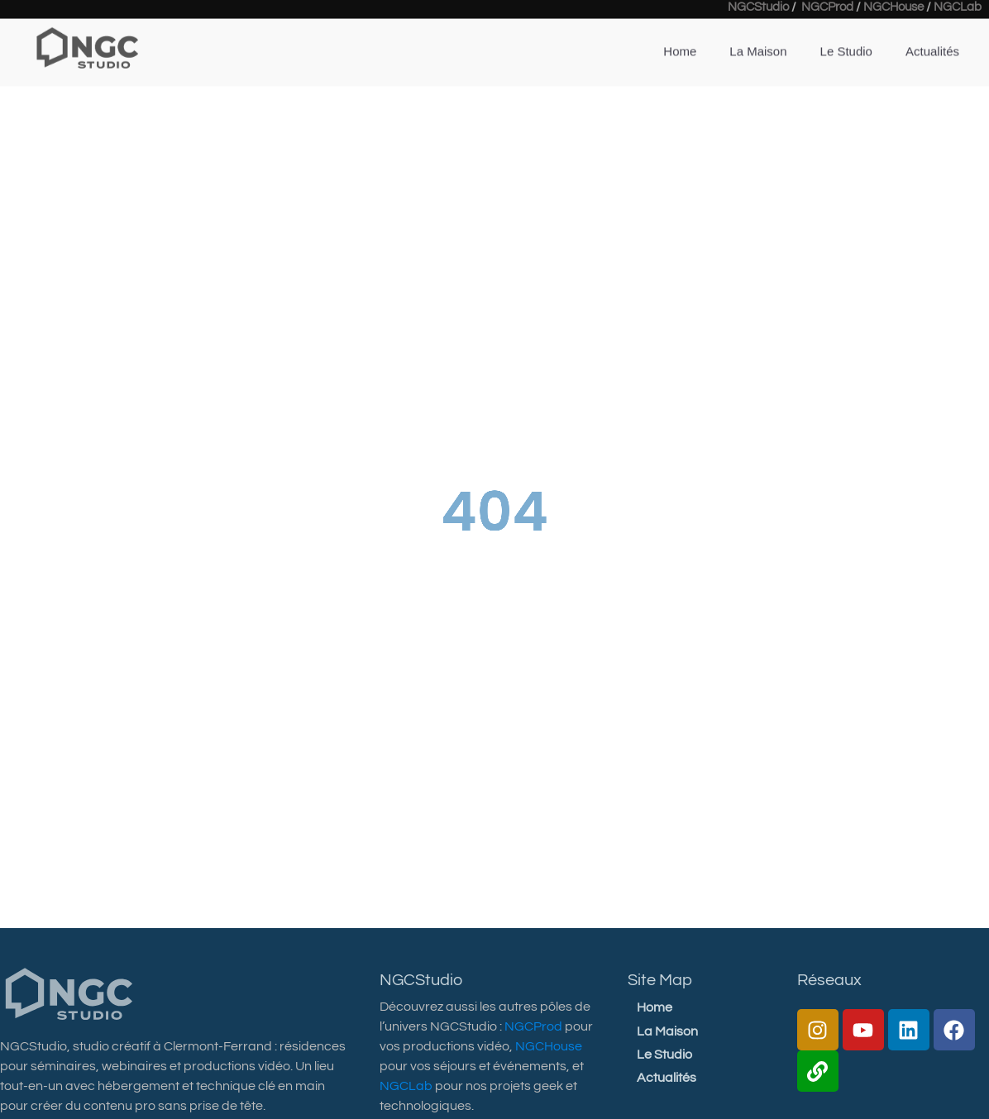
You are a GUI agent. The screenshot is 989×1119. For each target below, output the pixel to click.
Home (679, 37)
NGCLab (406, 1086)
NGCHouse (548, 1046)
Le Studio (846, 37)
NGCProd (533, 1026)
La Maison (757, 37)
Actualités (932, 37)
